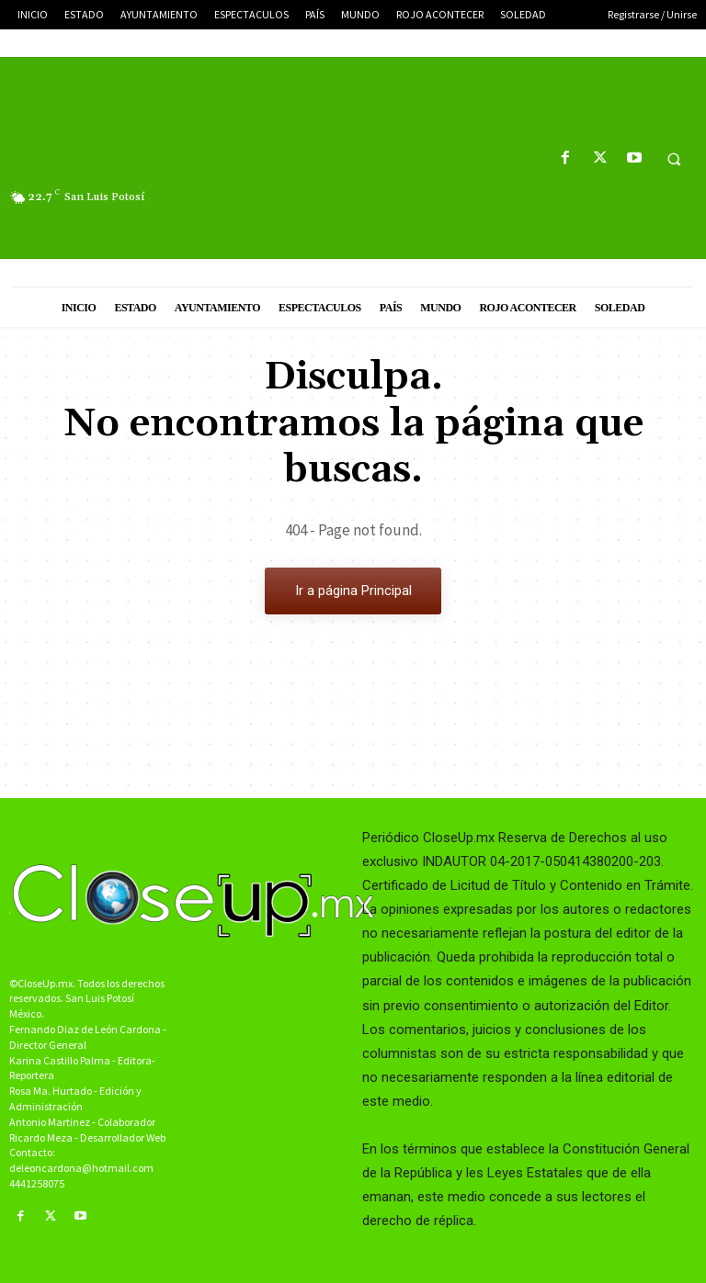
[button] (674, 159)
